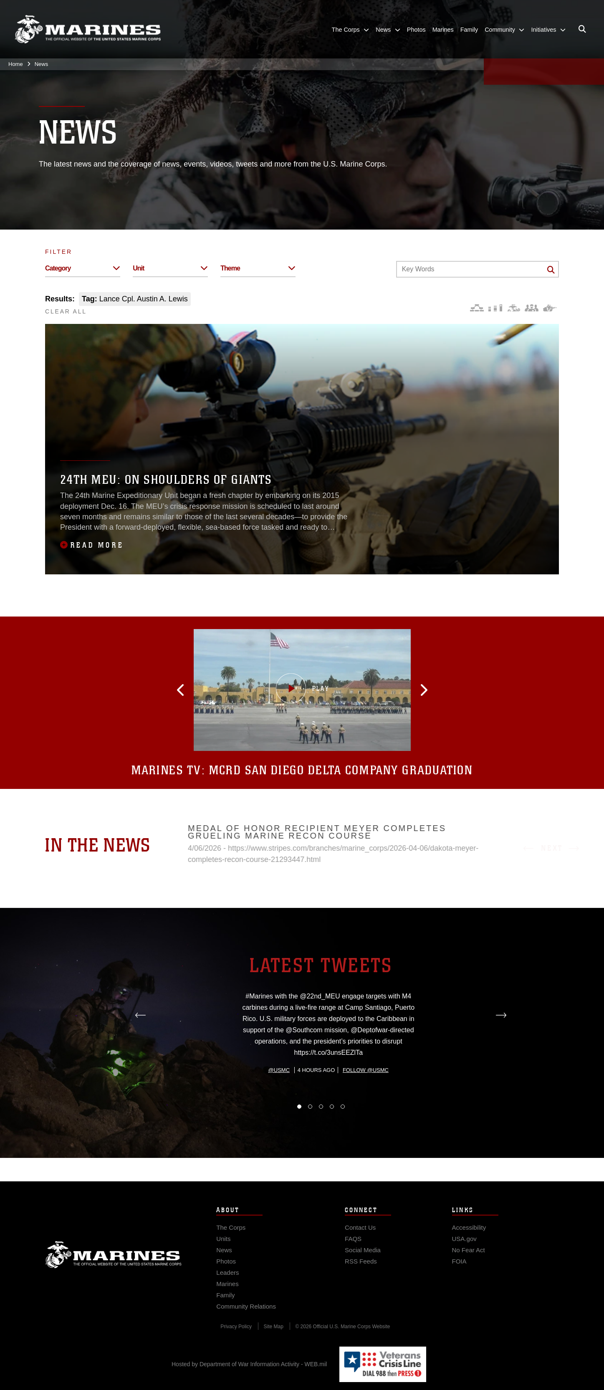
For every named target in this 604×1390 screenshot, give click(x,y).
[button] (196, 690)
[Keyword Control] (477, 269)
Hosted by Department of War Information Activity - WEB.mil (249, 1364)
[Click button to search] (551, 269)
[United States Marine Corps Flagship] (88, 29)
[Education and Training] (495, 307)
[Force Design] (477, 307)
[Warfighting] (550, 307)
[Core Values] (513, 307)
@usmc (279, 1110)
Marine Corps (113, 1266)
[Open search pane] (582, 29)
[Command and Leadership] (531, 307)
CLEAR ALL (66, 311)
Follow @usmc (366, 1110)
